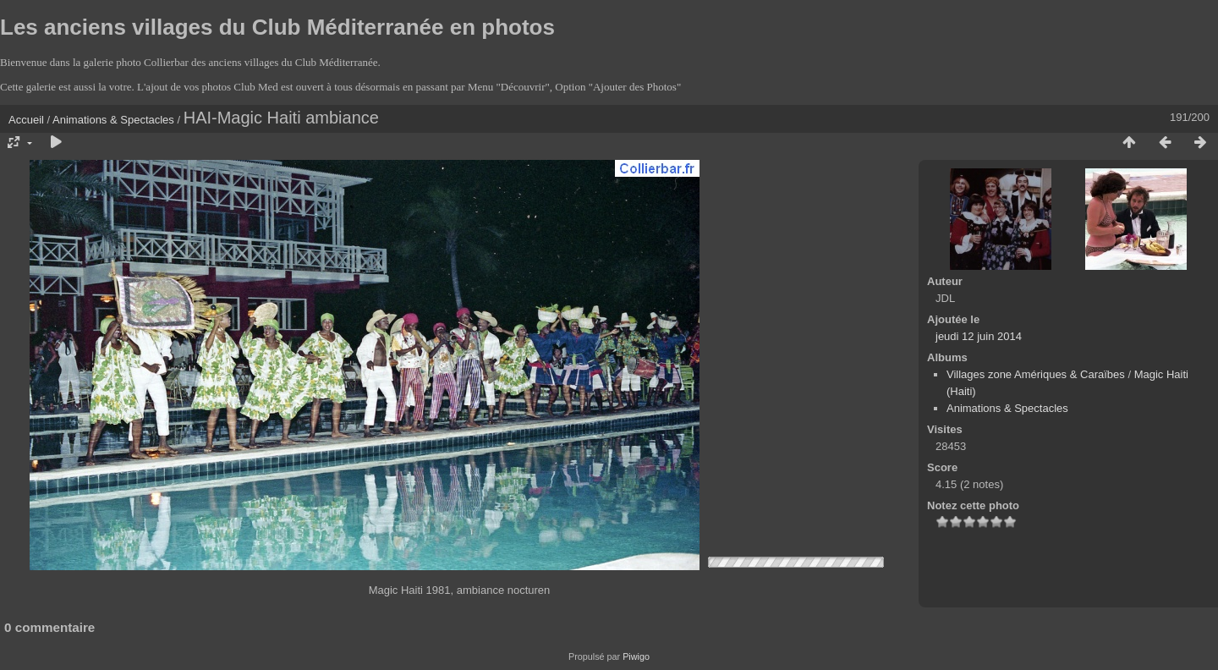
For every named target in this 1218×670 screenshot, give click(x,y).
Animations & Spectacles (113, 119)
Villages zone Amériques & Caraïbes (1035, 374)
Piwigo (636, 656)
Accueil (26, 119)
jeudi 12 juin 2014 (978, 336)
